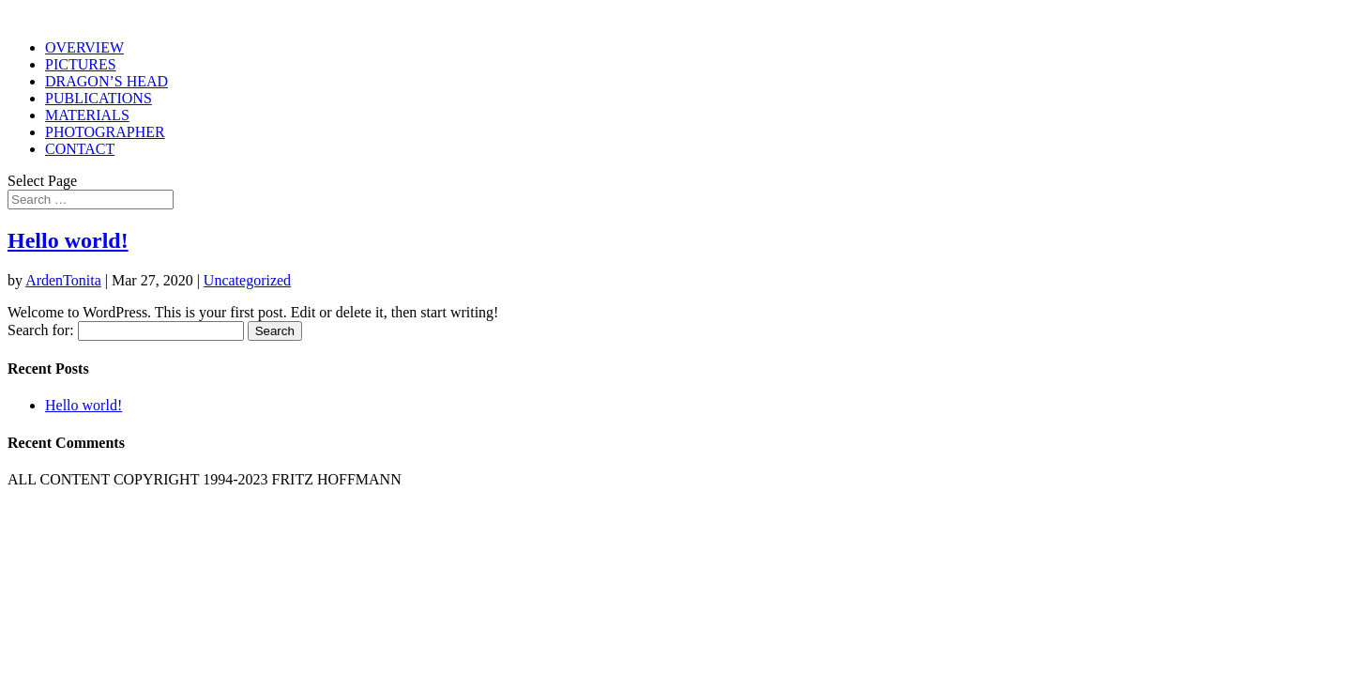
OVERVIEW (84, 47)
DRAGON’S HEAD (106, 81)
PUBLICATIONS (98, 98)
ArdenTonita (63, 280)
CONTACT (79, 149)
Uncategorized (247, 280)
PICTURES (80, 64)
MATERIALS (87, 115)
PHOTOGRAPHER (105, 132)
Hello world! (68, 240)
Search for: (41, 330)
